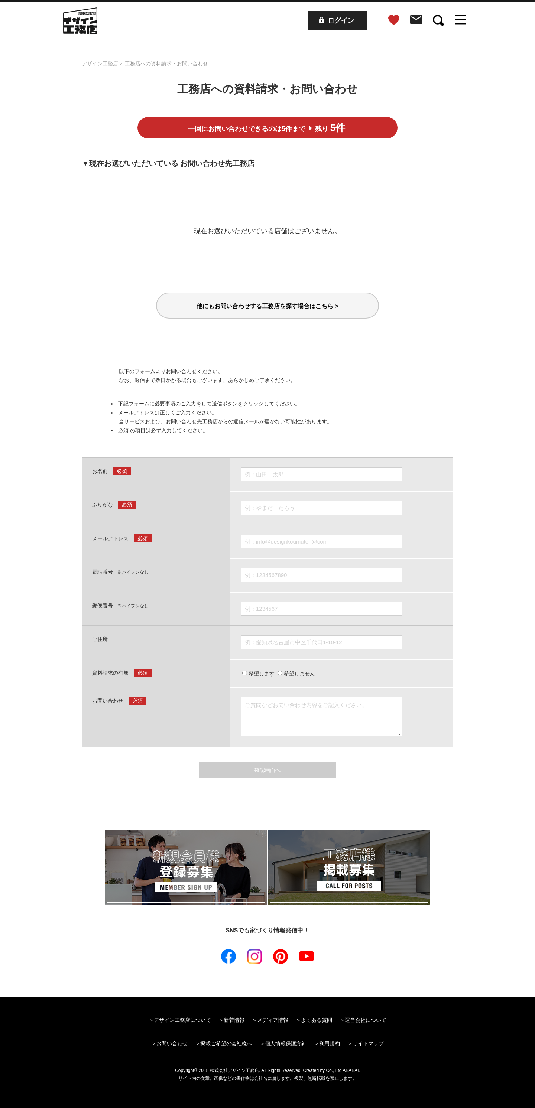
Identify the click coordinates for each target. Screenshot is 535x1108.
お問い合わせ (172, 1043)
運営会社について (365, 1020)
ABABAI (351, 1070)
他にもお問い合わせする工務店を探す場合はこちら (267, 306)
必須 (122, 471)
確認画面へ (267, 770)
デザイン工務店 (100, 63)
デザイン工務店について (182, 1020)
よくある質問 (316, 1020)
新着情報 (234, 1020)
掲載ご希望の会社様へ (226, 1043)
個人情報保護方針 (286, 1043)
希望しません (296, 674)
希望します (258, 674)
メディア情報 (272, 1020)
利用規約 (329, 1043)
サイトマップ (368, 1043)
